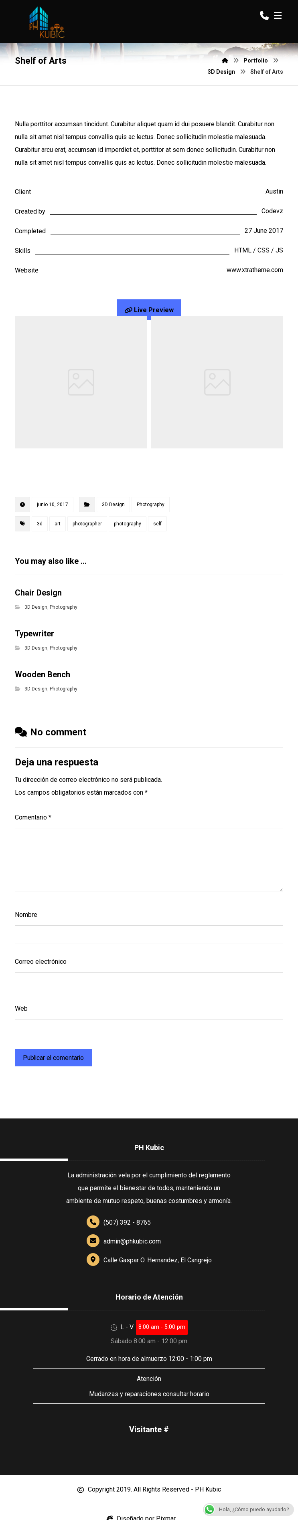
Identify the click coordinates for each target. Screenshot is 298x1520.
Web (21, 1008)
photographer (87, 524)
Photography (150, 504)
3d (40, 524)
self (157, 524)
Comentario (33, 817)
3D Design (113, 504)
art (58, 524)
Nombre (26, 914)
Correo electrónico (41, 961)
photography (127, 524)
